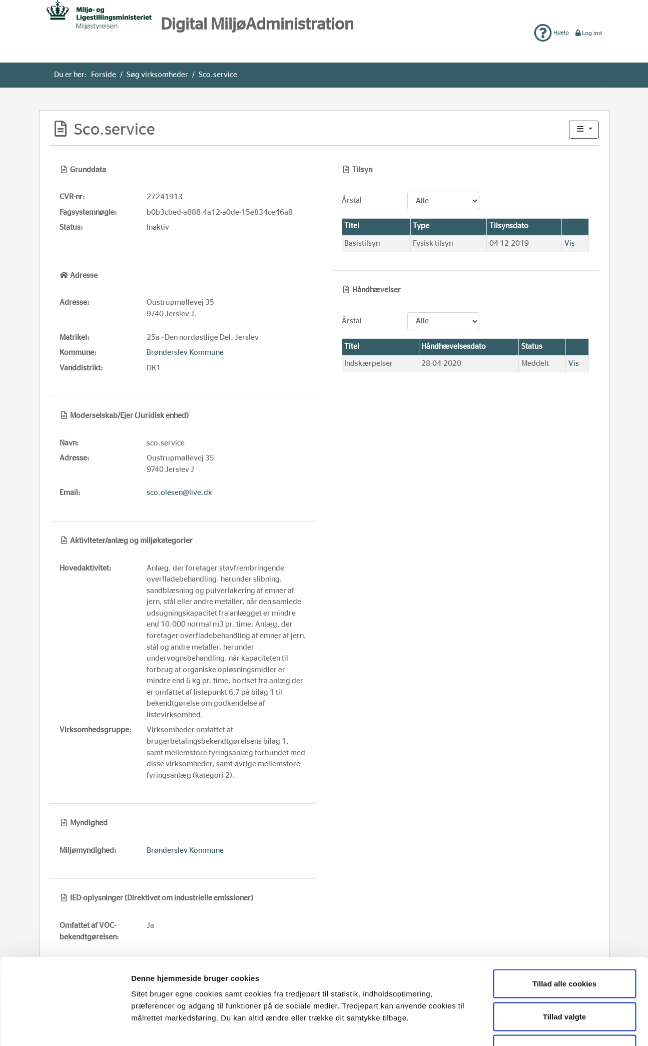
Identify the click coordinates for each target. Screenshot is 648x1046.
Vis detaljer (517, 1026)
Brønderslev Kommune (185, 352)
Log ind (588, 33)
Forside (103, 75)
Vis (569, 243)
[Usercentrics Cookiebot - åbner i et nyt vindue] (65, 1026)
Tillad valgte (564, 947)
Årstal (352, 200)
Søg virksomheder (157, 75)
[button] (584, 130)
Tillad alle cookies (564, 914)
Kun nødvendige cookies (564, 980)
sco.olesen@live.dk (179, 492)
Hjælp (551, 33)
